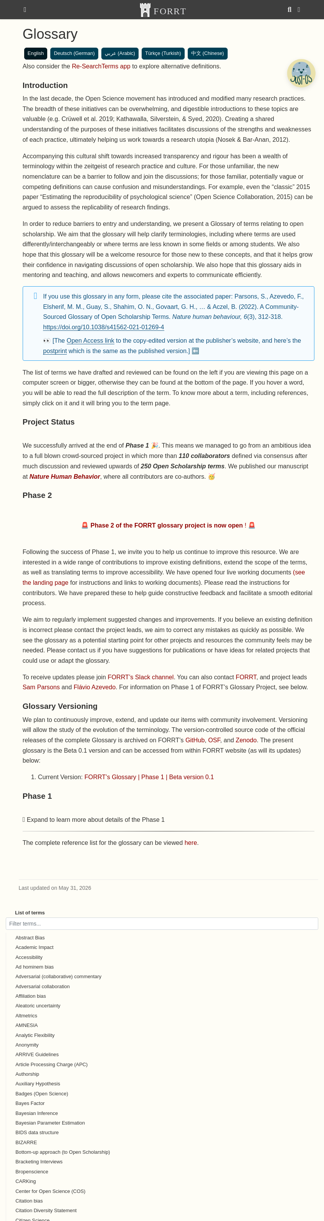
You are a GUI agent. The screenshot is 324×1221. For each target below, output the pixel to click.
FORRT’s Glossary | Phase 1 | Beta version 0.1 (149, 776)
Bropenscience (31, 1172)
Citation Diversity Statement (45, 1210)
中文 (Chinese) (207, 53)
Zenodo (246, 740)
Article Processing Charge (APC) (51, 1064)
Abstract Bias (30, 938)
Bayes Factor (30, 1103)
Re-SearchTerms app (101, 66)
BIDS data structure (37, 1132)
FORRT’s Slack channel (141, 677)
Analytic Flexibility (35, 1035)
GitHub (195, 740)
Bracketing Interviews (39, 1162)
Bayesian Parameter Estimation (50, 1123)
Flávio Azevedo (95, 686)
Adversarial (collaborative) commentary (58, 976)
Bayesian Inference (36, 1113)
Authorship (27, 1074)
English (36, 53)
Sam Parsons (41, 686)
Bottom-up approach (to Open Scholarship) (62, 1152)
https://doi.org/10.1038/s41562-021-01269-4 (103, 326)
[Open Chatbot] (301, 73)
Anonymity (26, 1045)
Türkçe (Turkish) (163, 53)
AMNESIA (26, 1025)
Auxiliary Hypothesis (37, 1084)
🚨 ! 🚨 (168, 525)
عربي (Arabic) (120, 53)
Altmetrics (26, 1016)
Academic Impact (34, 947)
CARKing (25, 1181)
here (191, 842)
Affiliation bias (30, 996)
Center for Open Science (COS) (50, 1191)
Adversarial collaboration (42, 986)
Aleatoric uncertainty (37, 1006)
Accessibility (28, 957)
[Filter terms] (162, 923)
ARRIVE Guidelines (37, 1054)
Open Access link (90, 340)
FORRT (246, 677)
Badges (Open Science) (41, 1094)
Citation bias (29, 1201)
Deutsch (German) (74, 53)
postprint (55, 350)
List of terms (30, 913)
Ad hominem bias (34, 967)
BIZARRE (26, 1142)
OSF (214, 740)
